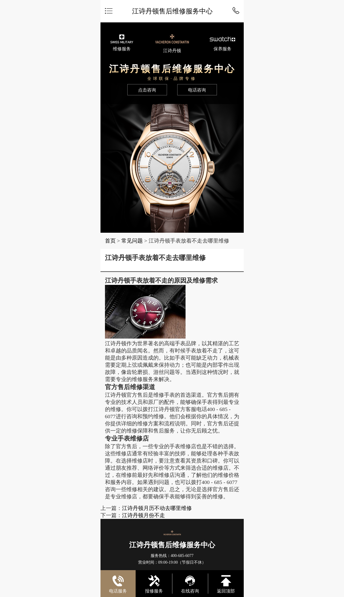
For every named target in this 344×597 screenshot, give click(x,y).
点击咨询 (147, 89)
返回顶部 (226, 584)
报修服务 (154, 584)
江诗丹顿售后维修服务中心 (172, 11)
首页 (110, 241)
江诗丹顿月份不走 (143, 515)
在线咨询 (190, 584)
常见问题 (132, 241)
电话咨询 (197, 89)
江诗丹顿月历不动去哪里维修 (157, 508)
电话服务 (118, 582)
